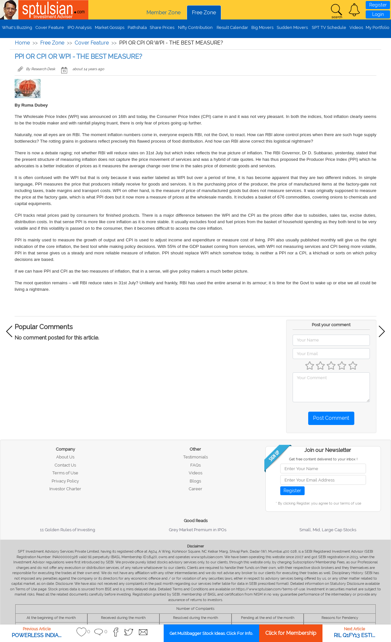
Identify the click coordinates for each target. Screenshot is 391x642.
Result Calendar (232, 27)
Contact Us (65, 465)
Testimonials (195, 457)
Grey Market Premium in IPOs (197, 529)
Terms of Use (65, 472)
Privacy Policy (65, 481)
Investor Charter (65, 488)
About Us (65, 457)
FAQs (195, 465)
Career (195, 488)
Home (22, 43)
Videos (356, 27)
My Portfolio (377, 27)
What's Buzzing (17, 27)
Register (378, 4)
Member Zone (163, 12)
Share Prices (162, 27)
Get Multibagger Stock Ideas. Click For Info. (211, 633)
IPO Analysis (80, 27)
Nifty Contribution (195, 27)
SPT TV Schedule (329, 27)
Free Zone (204, 12)
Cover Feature (49, 27)
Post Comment (331, 418)
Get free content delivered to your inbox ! (323, 459)
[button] (354, 9)
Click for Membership (290, 633)
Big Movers (262, 27)
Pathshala (137, 27)
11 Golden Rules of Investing (67, 529)
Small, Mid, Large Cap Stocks (327, 529)
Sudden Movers (292, 27)
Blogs (195, 481)
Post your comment (331, 324)
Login (378, 14)
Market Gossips (109, 27)
